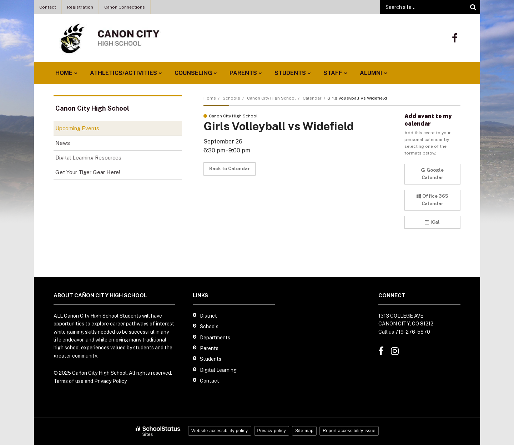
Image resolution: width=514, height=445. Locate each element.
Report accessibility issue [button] (349, 430)
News (62, 143)
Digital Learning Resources (88, 158)
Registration (80, 7)
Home (209, 98)
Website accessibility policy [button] (219, 430)
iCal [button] (432, 222)
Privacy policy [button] (271, 430)
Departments (215, 337)
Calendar (312, 98)
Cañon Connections (124, 7)
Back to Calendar (229, 168)
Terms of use (69, 381)
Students (210, 359)
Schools (231, 98)
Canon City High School (271, 98)
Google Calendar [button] (432, 173)
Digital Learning (218, 370)
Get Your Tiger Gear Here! (97, 173)
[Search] (473, 7)
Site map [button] (304, 430)
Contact (47, 7)
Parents (209, 348)
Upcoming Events (77, 128)
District (208, 316)
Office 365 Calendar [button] (432, 199)
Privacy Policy (110, 381)
